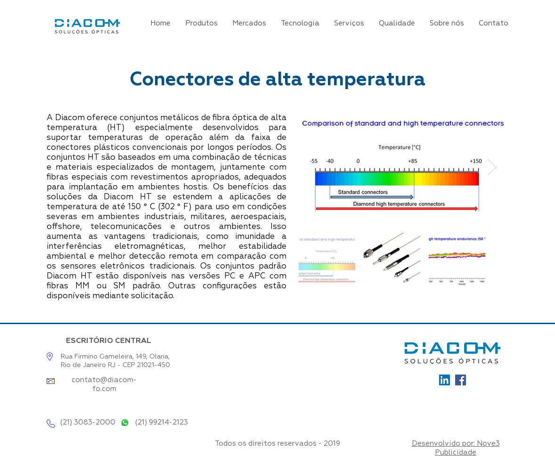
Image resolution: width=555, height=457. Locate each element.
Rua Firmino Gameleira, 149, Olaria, (115, 356)
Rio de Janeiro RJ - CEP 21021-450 (115, 365)
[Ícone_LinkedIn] (444, 380)
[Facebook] (460, 380)
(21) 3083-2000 (87, 422)
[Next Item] (492, 167)
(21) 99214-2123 (161, 422)
